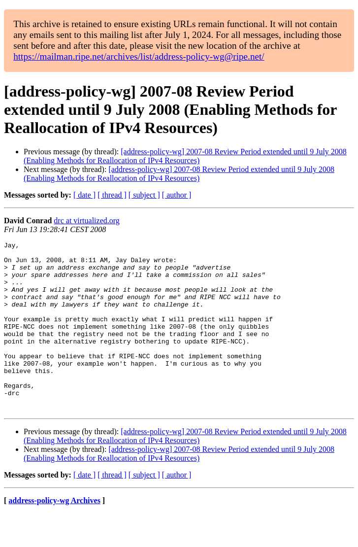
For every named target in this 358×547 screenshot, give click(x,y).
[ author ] (177, 195)
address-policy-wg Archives (54, 534)
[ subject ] (144, 195)
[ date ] (84, 195)
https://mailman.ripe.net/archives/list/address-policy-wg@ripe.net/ (138, 56)
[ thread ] (112, 195)
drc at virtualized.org (86, 220)
